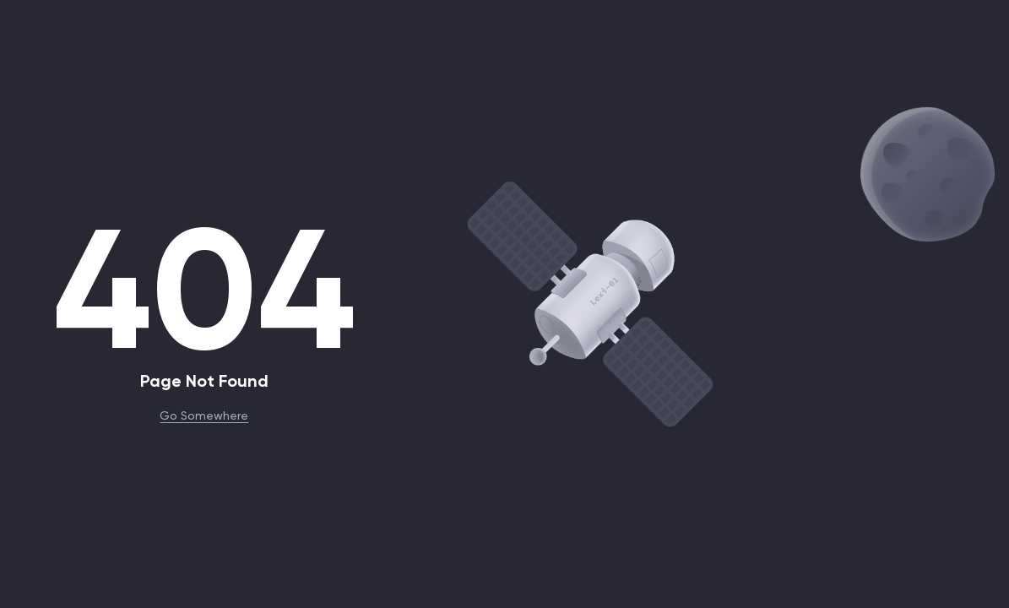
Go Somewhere (204, 414)
